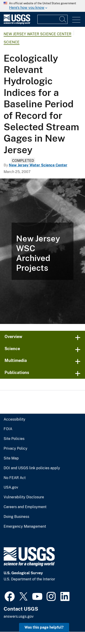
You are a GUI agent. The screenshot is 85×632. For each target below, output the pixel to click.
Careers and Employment (25, 507)
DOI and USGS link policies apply (32, 468)
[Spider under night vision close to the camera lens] (42, 251)
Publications (17, 372)
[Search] (63, 19)
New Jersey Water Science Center (37, 34)
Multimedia (16, 360)
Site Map (11, 458)
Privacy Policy (15, 448)
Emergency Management (25, 526)
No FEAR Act (15, 478)
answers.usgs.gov (19, 616)
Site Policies (14, 439)
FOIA (8, 429)
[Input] (52, 19)
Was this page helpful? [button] (44, 627)
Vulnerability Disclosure (24, 497)
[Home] (17, 23)
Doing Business (16, 517)
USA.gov (11, 487)
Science (11, 42)
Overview (13, 336)
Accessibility (14, 419)
